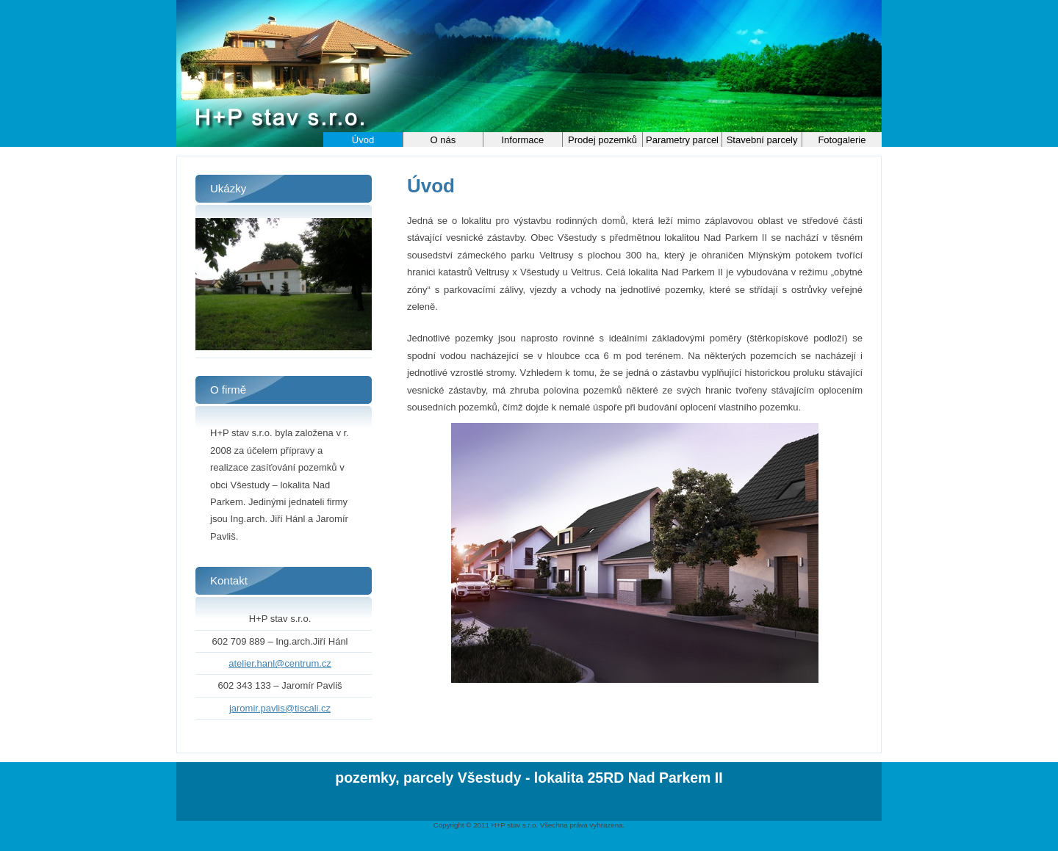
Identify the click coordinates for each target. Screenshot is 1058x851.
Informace (523, 139)
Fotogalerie (842, 139)
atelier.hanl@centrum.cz (279, 663)
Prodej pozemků (602, 139)
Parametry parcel (682, 139)
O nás (443, 139)
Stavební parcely (762, 139)
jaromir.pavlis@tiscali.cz (280, 708)
